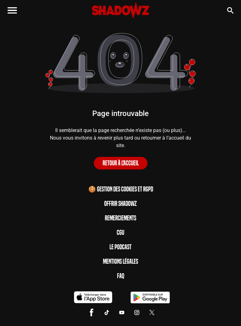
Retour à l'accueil (121, 163)
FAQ (120, 276)
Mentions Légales (120, 261)
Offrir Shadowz (120, 203)
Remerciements (120, 218)
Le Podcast (120, 247)
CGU (120, 232)
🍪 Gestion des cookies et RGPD (120, 189)
